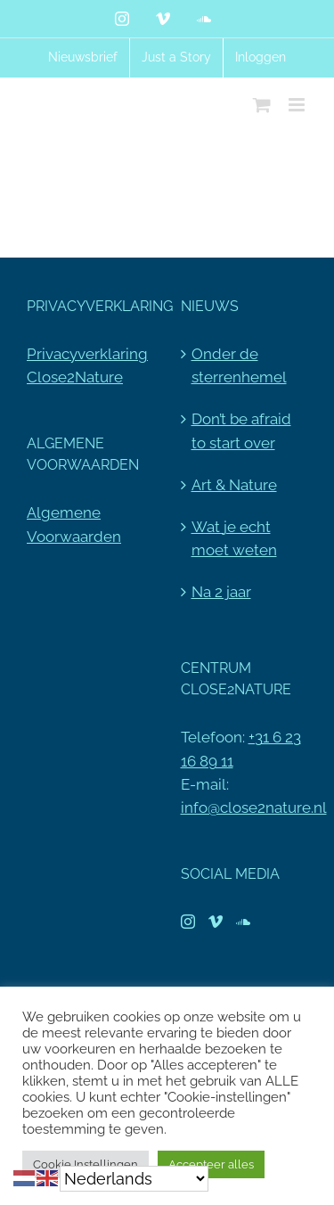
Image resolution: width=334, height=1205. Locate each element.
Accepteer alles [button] (211, 1164)
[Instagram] (188, 921)
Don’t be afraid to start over (241, 430)
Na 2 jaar (221, 592)
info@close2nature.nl (254, 807)
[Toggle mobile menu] (298, 104)
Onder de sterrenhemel (239, 365)
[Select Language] (134, 1179)
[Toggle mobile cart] (262, 104)
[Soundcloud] (243, 921)
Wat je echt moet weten (234, 538)
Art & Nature (234, 485)
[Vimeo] (215, 921)
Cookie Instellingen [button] (85, 1164)
